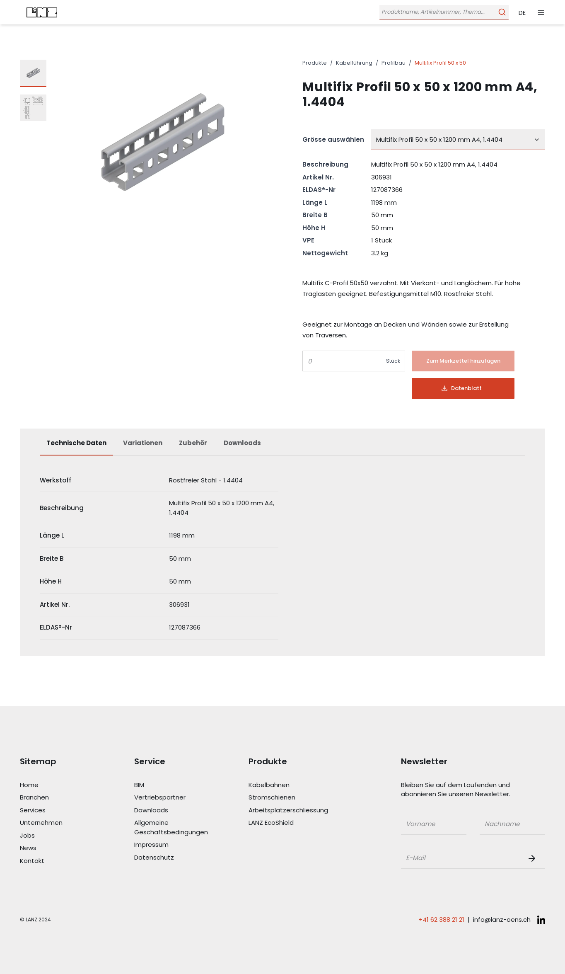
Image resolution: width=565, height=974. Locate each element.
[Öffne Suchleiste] (443, 12)
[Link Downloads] (171, 810)
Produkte (314, 63)
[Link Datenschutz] (171, 858)
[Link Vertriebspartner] (171, 797)
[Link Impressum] (171, 845)
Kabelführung (354, 63)
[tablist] (282, 447)
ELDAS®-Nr (319, 189)
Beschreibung (325, 164)
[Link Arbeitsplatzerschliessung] (286, 810)
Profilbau (393, 63)
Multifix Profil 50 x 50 (440, 63)
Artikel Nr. (318, 177)
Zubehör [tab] (193, 443)
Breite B (315, 215)
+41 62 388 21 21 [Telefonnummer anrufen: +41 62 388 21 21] (441, 919)
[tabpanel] (282, 554)
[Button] (463, 361)
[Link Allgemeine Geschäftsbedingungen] (171, 827)
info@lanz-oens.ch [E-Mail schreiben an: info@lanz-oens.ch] (502, 919)
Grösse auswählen (333, 139)
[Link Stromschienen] (286, 797)
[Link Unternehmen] (57, 823)
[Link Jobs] (57, 836)
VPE (308, 240)
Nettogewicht (325, 253)
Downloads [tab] (242, 443)
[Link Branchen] (57, 797)
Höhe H (314, 227)
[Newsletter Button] (533, 858)
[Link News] (57, 848)
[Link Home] (57, 785)
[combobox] (458, 139)
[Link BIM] (171, 785)
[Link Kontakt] (57, 861)
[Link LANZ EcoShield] (286, 823)
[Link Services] (57, 810)
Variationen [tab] (142, 443)
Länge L (314, 202)
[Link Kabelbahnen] (286, 785)
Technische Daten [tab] (76, 443)
